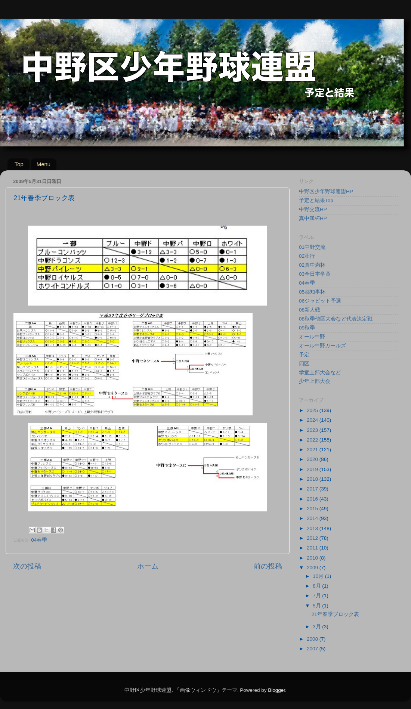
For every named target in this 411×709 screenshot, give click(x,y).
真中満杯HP (313, 218)
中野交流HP (313, 209)
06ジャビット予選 (320, 301)
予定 (304, 354)
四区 (304, 363)
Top (19, 164)
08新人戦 (309, 310)
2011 (313, 548)
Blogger (276, 690)
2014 (313, 518)
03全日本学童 (315, 274)
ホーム (147, 566)
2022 (313, 440)
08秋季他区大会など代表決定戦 (336, 319)
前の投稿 (268, 566)
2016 (313, 499)
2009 (313, 567)
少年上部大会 (314, 381)
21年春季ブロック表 (335, 614)
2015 (313, 508)
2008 (313, 639)
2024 (313, 420)
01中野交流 (312, 247)
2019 (313, 469)
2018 (313, 479)
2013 (313, 528)
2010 (313, 558)
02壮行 (307, 256)
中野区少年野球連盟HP (326, 191)
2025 (313, 410)
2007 (313, 648)
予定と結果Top (316, 200)
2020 (313, 459)
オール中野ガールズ (322, 346)
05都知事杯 (312, 292)
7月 (317, 595)
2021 (313, 449)
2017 (313, 489)
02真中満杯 (312, 265)
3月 (317, 626)
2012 (313, 538)
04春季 (39, 540)
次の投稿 (27, 566)
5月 (317, 606)
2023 (313, 430)
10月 (319, 576)
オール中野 (312, 337)
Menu (44, 164)
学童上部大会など (320, 372)
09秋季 (307, 328)
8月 (317, 586)
